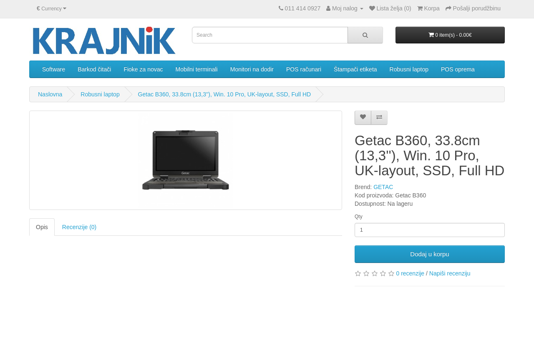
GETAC (383, 187)
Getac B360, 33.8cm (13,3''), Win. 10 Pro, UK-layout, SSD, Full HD (224, 94)
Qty (359, 217)
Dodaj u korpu (429, 253)
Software (53, 69)
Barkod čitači (94, 69)
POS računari (303, 69)
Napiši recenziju (450, 273)
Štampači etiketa (355, 69)
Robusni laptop (409, 69)
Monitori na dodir (252, 69)
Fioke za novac (143, 69)
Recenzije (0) (79, 227)
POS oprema (458, 69)
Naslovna (50, 94)
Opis (42, 227)
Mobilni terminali (197, 69)
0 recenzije (410, 273)
